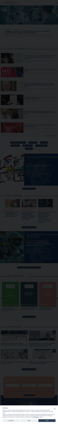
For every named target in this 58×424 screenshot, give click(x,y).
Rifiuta (29, 420)
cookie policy (35, 417)
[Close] (54, 408)
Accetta (46, 420)
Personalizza (11, 420)
